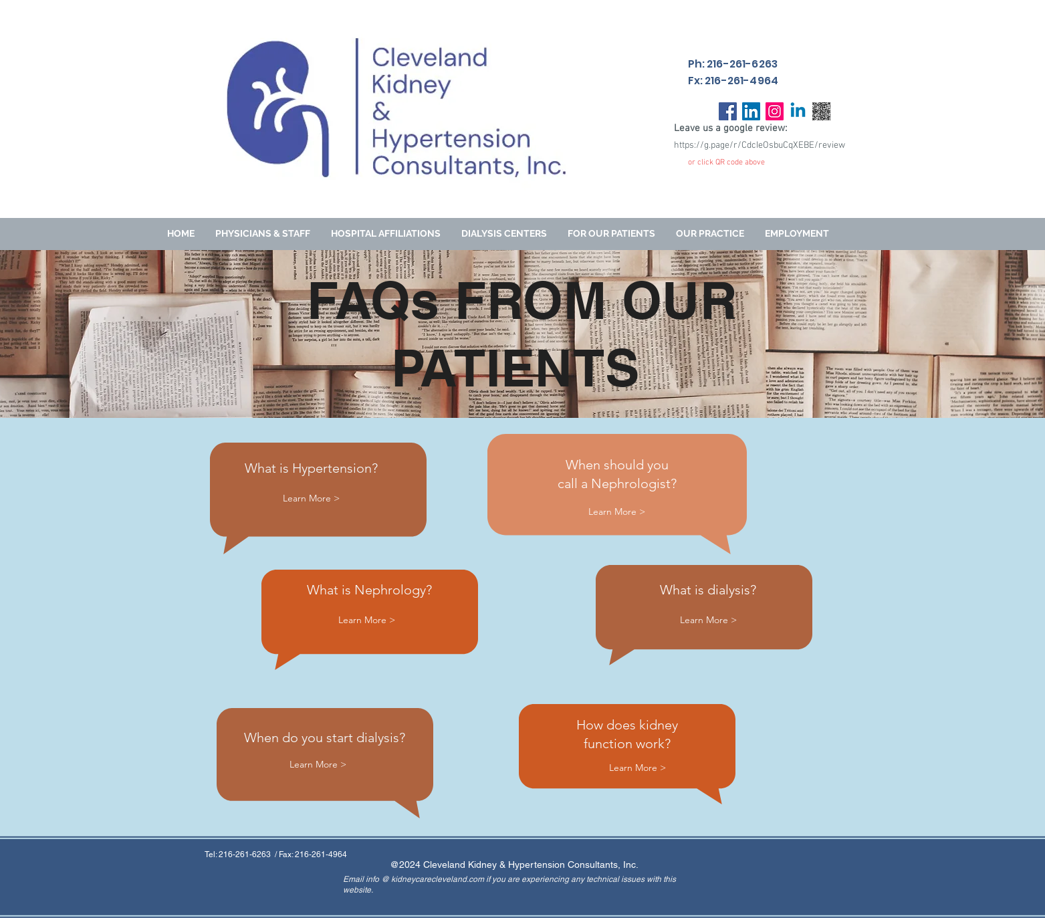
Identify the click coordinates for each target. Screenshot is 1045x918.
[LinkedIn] (751, 111)
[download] (821, 111)
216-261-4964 (321, 854)
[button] (611, 233)
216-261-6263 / (249, 854)
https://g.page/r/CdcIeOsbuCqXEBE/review (759, 145)
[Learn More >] (311, 498)
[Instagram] (775, 111)
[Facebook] (728, 111)
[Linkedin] (798, 111)
